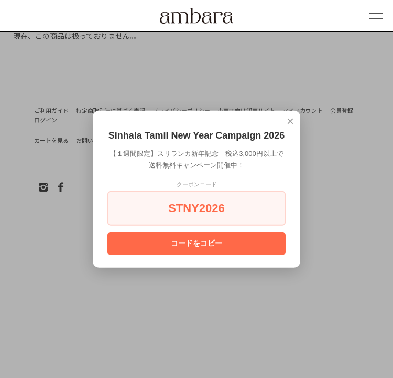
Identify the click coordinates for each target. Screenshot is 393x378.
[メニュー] (369, 16)
